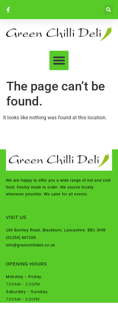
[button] (108, 9)
